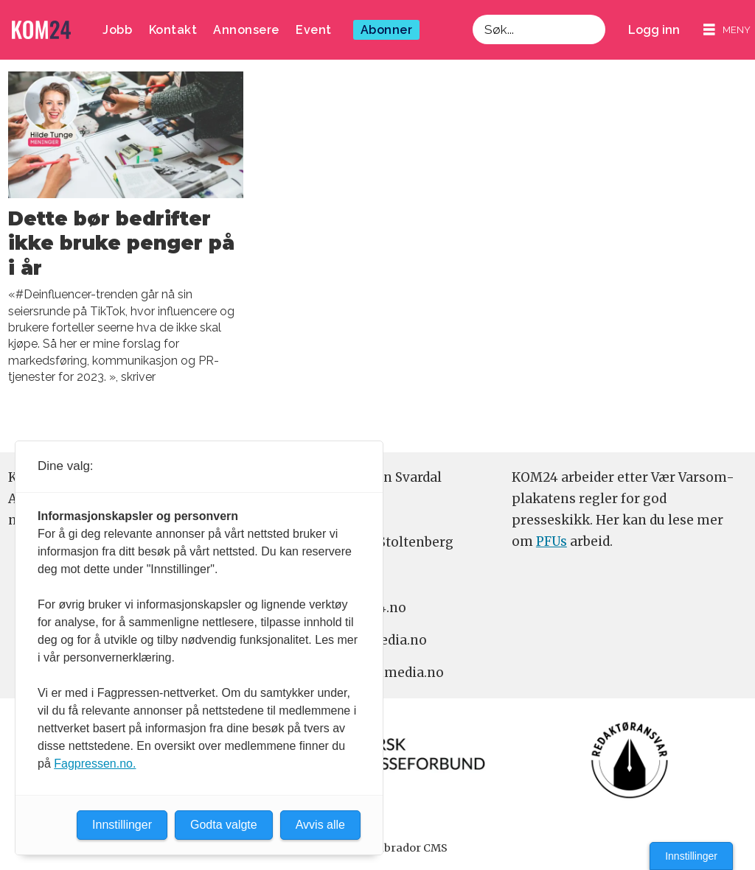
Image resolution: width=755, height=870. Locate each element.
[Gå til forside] (41, 30)
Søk (472, 29)
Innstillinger (691, 856)
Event (314, 30)
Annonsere (246, 30)
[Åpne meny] (727, 30)
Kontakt (173, 30)
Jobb (117, 30)
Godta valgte (223, 824)
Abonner (387, 30)
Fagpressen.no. (95, 763)
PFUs (551, 541)
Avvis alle (320, 824)
